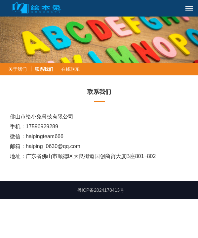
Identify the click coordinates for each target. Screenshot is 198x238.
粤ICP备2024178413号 (100, 190)
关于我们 (17, 69)
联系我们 (44, 69)
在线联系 (70, 69)
